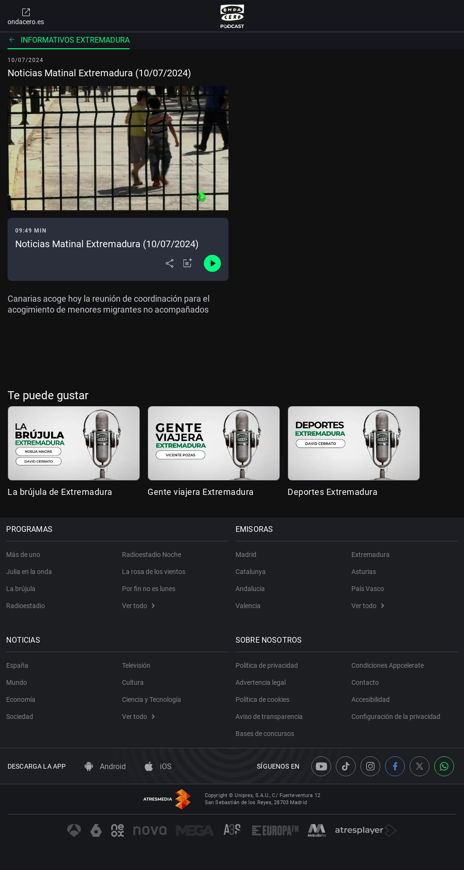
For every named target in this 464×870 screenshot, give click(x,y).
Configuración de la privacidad (395, 716)
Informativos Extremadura (69, 40)
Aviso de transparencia (270, 716)
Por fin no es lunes (148, 588)
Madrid (247, 554)
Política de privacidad (268, 665)
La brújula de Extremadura (60, 492)
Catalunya (252, 571)
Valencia (249, 606)
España (19, 665)
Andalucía (251, 588)
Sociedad (21, 716)
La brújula (22, 588)
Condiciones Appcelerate (387, 665)
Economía (22, 699)
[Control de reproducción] (212, 263)
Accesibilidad (370, 699)
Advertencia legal (262, 682)
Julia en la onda (30, 571)
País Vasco (367, 588)
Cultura (133, 682)
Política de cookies (264, 699)
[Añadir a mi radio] (187, 263)
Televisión (136, 665)
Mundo (18, 682)
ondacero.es (26, 16)
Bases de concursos (266, 733)
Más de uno (25, 554)
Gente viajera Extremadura (201, 492)
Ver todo (138, 606)
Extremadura (370, 554)
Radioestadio (27, 606)
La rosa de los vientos (153, 571)
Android (105, 766)
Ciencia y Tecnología (151, 699)
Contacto (365, 682)
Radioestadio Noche (151, 554)
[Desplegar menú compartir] (169, 263)
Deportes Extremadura (332, 492)
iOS (158, 766)
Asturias (363, 571)
